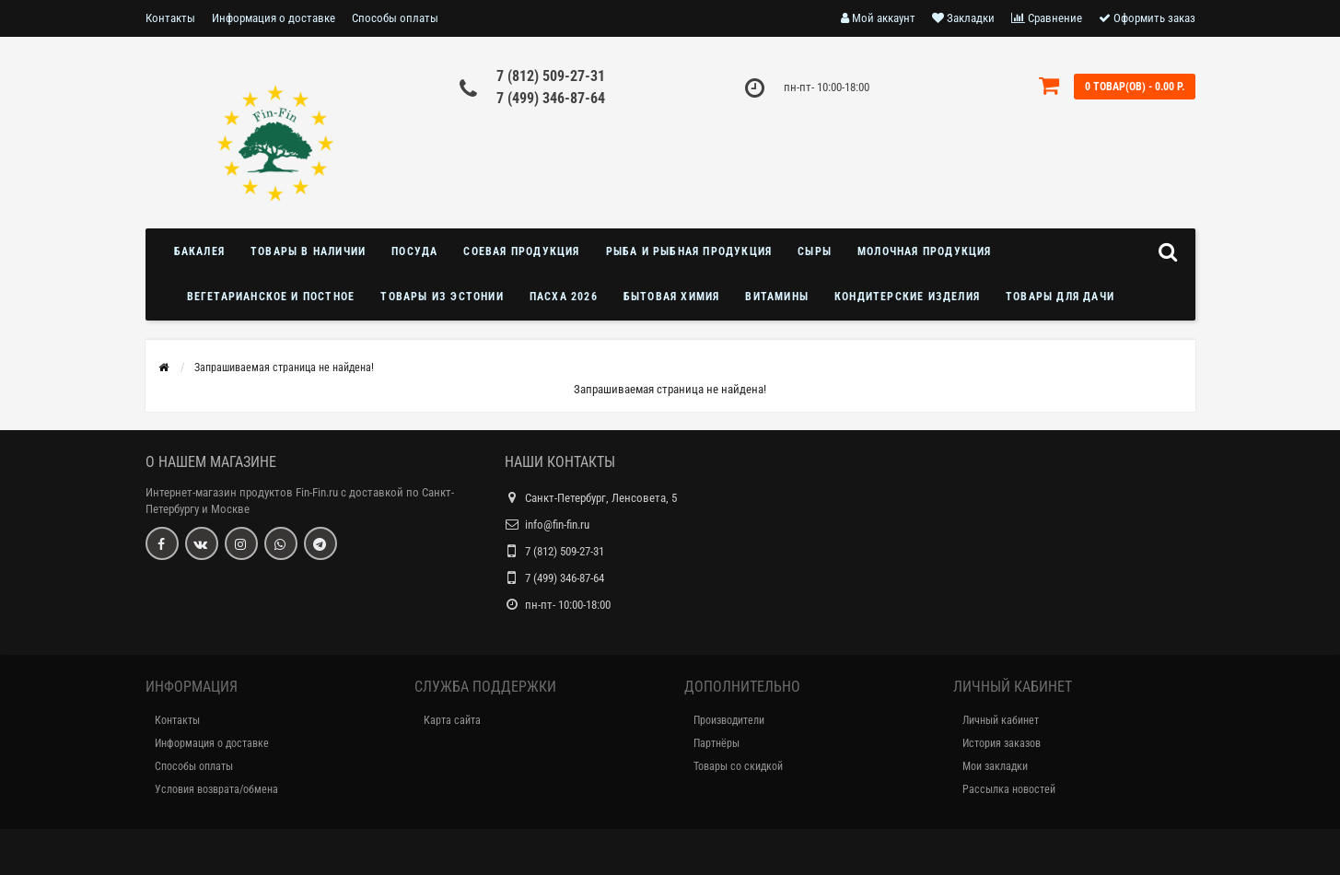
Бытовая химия (671, 296)
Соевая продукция (521, 251)
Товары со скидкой (738, 766)
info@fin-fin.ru (557, 524)
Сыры (815, 251)
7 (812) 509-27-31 (550, 76)
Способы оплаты (395, 18)
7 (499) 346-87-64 (550, 98)
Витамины (777, 296)
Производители (728, 720)
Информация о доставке (273, 18)
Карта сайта (452, 720)
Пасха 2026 (564, 296)
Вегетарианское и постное (271, 296)
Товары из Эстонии (441, 296)
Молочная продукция (924, 251)
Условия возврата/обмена (216, 789)
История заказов (1001, 743)
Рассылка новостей (1008, 789)
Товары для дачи (1060, 296)
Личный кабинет (1000, 720)
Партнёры (716, 743)
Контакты (170, 18)
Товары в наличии (308, 251)
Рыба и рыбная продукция (689, 251)
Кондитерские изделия (907, 296)
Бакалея (199, 251)
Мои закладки (995, 766)
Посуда (414, 251)
